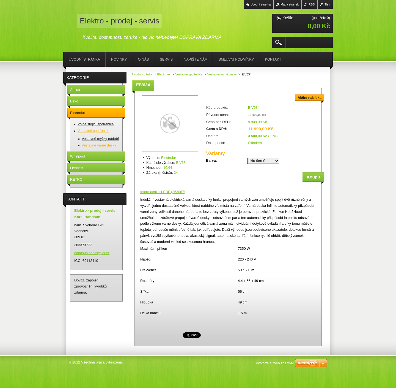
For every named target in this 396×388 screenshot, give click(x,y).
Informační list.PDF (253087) (162, 192)
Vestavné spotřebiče (188, 74)
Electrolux (163, 74)
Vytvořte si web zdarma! (275, 363)
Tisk (327, 4)
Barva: (211, 160)
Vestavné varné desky (222, 74)
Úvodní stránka (142, 74)
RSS (312, 4)
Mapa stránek (289, 4)
